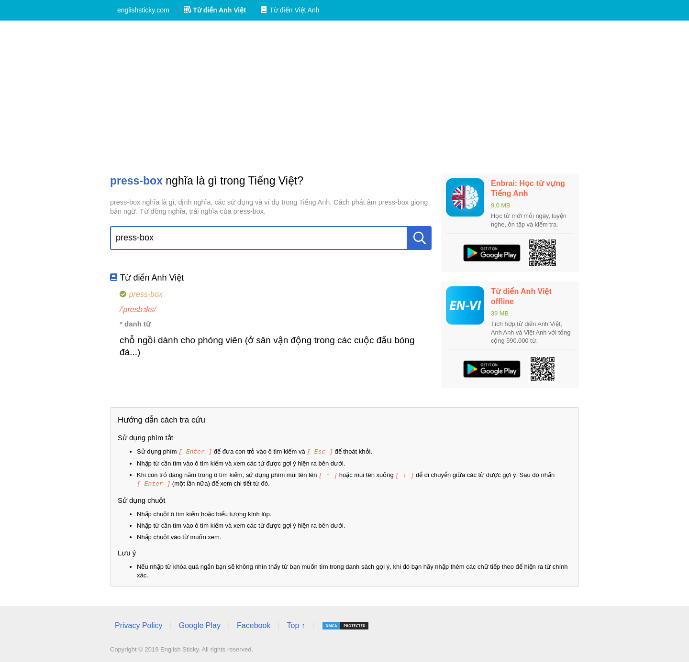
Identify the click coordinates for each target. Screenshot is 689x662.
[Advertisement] (344, 97)
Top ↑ (296, 624)
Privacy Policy (139, 624)
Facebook (253, 624)
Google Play (200, 624)
